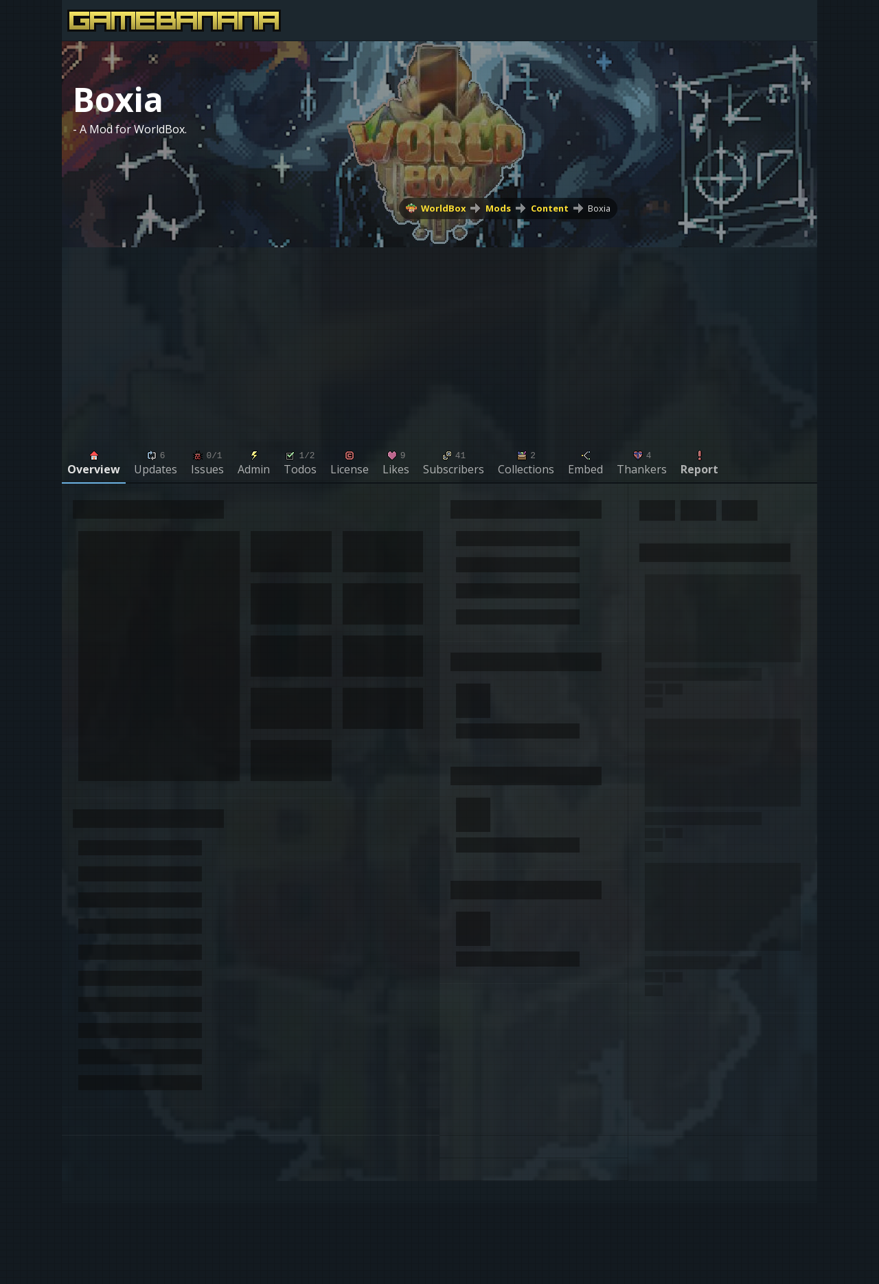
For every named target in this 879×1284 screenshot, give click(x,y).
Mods (498, 208)
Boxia (599, 208)
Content (550, 208)
